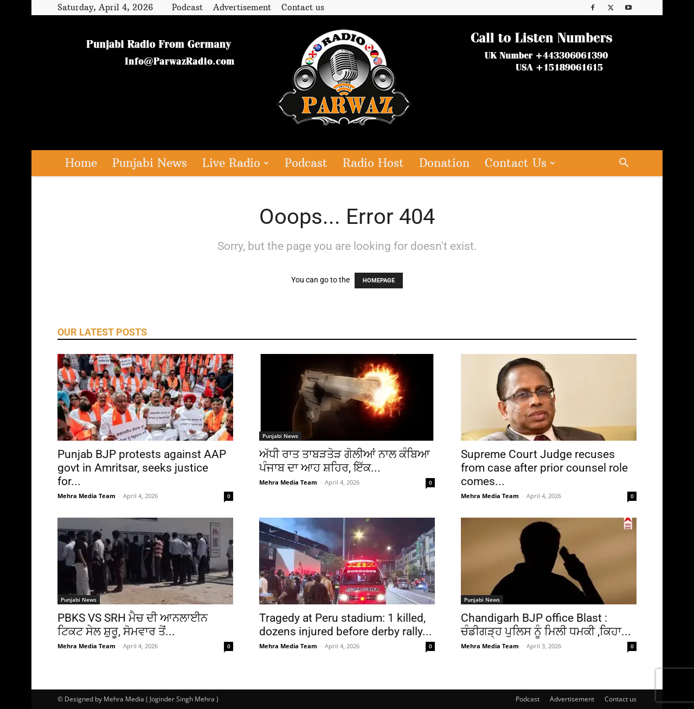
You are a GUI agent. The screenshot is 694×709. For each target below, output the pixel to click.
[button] (624, 164)
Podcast (187, 7)
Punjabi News (149, 163)
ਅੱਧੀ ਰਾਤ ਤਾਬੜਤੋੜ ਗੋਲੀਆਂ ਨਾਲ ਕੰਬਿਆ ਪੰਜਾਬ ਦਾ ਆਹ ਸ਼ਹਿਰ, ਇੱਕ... (344, 461)
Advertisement (242, 7)
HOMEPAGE (379, 280)
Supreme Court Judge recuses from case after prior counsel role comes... (544, 468)
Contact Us (520, 163)
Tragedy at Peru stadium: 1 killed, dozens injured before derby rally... (345, 624)
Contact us (302, 7)
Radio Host (373, 163)
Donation (444, 163)
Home (81, 163)
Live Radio (235, 163)
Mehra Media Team (86, 496)
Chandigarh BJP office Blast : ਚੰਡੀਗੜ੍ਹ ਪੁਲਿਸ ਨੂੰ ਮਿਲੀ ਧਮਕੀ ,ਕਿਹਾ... (546, 624)
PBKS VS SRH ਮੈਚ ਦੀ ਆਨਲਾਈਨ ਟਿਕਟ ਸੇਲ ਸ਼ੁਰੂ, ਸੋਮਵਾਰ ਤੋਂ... (132, 624)
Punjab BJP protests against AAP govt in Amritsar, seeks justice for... (141, 468)
